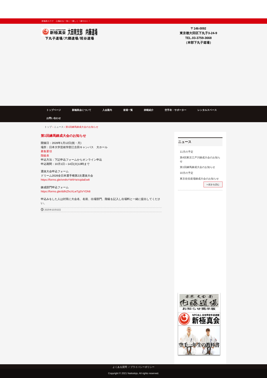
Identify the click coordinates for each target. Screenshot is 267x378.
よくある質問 (120, 367)
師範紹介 (149, 110)
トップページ (53, 110)
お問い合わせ (53, 118)
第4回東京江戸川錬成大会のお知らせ (200, 159)
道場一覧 (128, 110)
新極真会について (81, 110)
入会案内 (107, 110)
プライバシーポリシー (142, 367)
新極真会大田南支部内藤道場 (70, 34)
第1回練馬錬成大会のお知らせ (197, 167)
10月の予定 (186, 172)
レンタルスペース (207, 110)
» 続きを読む (213, 184)
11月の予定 (186, 151)
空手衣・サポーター (175, 110)
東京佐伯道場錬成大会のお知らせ (199, 178)
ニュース (184, 142)
